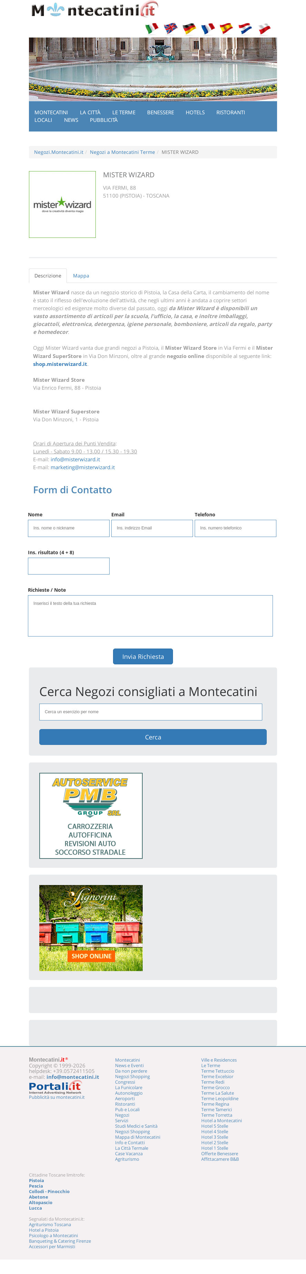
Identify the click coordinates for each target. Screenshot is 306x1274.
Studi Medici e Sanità (136, 1126)
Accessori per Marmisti (52, 1246)
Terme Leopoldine (219, 1098)
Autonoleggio (129, 1093)
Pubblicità (104, 119)
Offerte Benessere (219, 1153)
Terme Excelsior (217, 1076)
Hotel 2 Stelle (214, 1142)
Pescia (36, 1186)
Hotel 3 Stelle (214, 1137)
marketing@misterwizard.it (83, 467)
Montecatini (51, 112)
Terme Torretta (216, 1115)
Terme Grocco (215, 1087)
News (71, 119)
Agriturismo (127, 1159)
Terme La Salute (217, 1093)
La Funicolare (128, 1087)
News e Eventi (129, 1065)
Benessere (160, 112)
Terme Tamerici (216, 1109)
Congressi (125, 1082)
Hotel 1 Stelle (214, 1148)
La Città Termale (131, 1148)
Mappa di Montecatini (137, 1137)
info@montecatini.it (73, 1076)
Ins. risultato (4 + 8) (51, 552)
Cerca (153, 737)
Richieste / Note (47, 590)
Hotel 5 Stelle (214, 1126)
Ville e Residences (219, 1060)
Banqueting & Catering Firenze (60, 1241)
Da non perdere (131, 1071)
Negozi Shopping (132, 1076)
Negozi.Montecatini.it (58, 152)
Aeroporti (125, 1098)
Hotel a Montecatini (221, 1120)
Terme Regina (215, 1104)
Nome (35, 514)
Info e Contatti (130, 1142)
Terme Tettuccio (217, 1071)
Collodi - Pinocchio (49, 1191)
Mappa (81, 275)
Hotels (195, 112)
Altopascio (40, 1202)
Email (117, 514)
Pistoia (36, 1180)
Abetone (38, 1197)
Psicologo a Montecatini (53, 1235)
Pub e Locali (127, 1109)
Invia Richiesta (143, 656)
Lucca (35, 1208)
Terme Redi (212, 1082)
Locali (43, 119)
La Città (90, 112)
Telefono (205, 514)
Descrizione (47, 275)
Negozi (122, 1115)
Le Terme (123, 112)
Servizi (121, 1120)
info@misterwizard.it (75, 459)
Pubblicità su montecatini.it (57, 1097)
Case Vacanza (129, 1153)
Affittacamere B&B (220, 1159)
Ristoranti (230, 112)
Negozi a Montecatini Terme (122, 152)
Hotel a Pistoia (44, 1230)
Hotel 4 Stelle (214, 1131)
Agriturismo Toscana (50, 1224)
